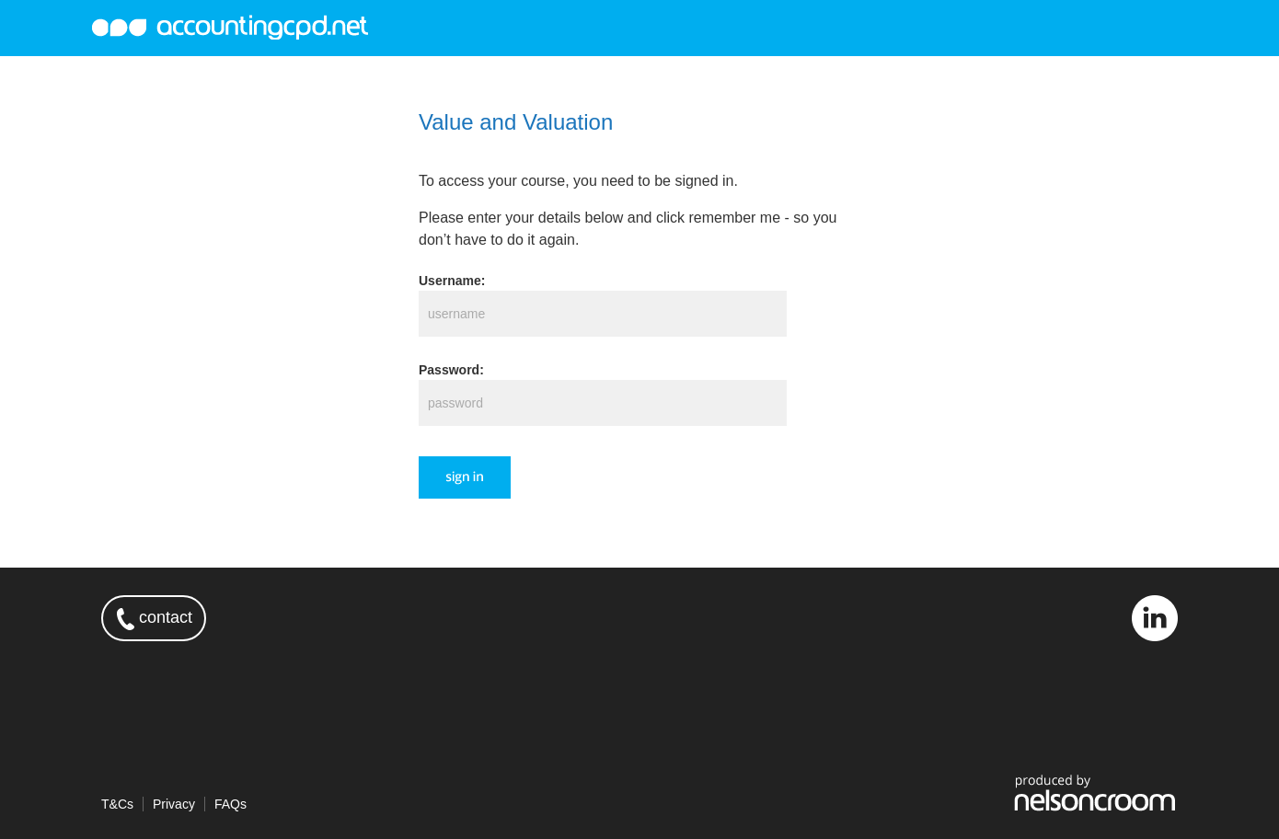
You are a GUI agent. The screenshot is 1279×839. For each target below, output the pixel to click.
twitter (1101, 618)
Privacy (174, 804)
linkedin (1155, 618)
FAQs (230, 804)
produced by (1095, 791)
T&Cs (117, 804)
